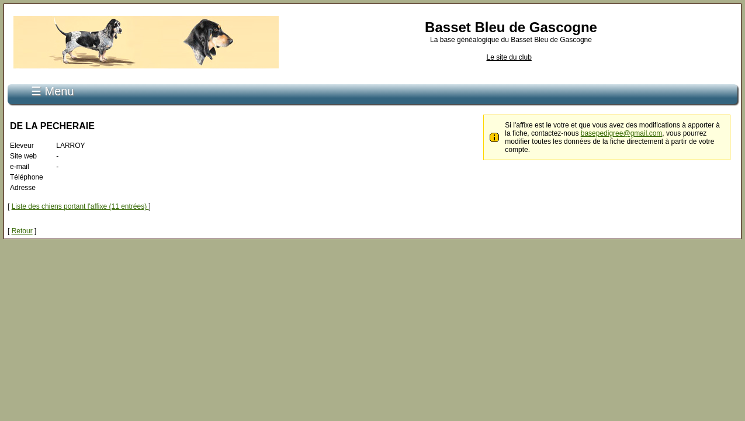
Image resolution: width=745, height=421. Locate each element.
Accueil (58, 86)
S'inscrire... (101, 86)
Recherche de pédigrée (218, 86)
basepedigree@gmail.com (622, 127)
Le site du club (508, 57)
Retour (22, 224)
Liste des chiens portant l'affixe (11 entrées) (80, 200)
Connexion (149, 86)
